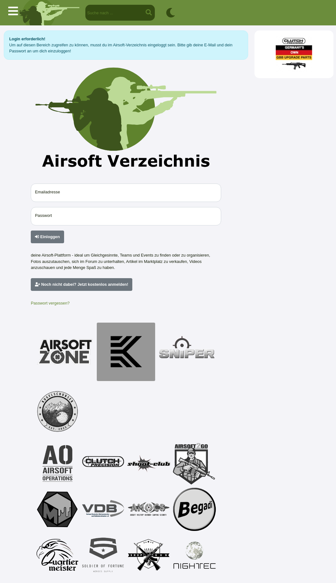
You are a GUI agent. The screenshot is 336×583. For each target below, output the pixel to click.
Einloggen (47, 236)
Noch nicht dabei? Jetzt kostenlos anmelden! (81, 284)
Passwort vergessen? (50, 303)
